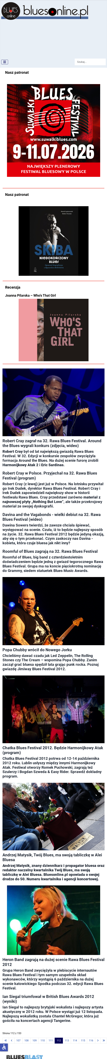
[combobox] (90, 62)
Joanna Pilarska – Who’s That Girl (30, 295)
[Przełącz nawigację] (4, 62)
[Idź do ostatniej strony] (103, 1041)
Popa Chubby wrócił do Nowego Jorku (37, 650)
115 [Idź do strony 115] (83, 1040)
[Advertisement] (29, 38)
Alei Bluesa (31, 874)
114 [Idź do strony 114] (75, 1040)
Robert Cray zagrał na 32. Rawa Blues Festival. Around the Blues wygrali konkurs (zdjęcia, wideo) (51, 443)
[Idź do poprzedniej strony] (11, 1041)
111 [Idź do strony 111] (51, 1040)
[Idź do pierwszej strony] (5, 1041)
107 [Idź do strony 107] (18, 1040)
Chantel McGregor (67, 1016)
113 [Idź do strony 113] (67, 1040)
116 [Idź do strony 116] (91, 1040)
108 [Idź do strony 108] (26, 1040)
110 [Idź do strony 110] (43, 1040)
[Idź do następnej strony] (98, 1041)
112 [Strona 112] (59, 1040)
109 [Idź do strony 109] (34, 1040)
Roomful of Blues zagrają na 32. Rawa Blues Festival (50, 551)
